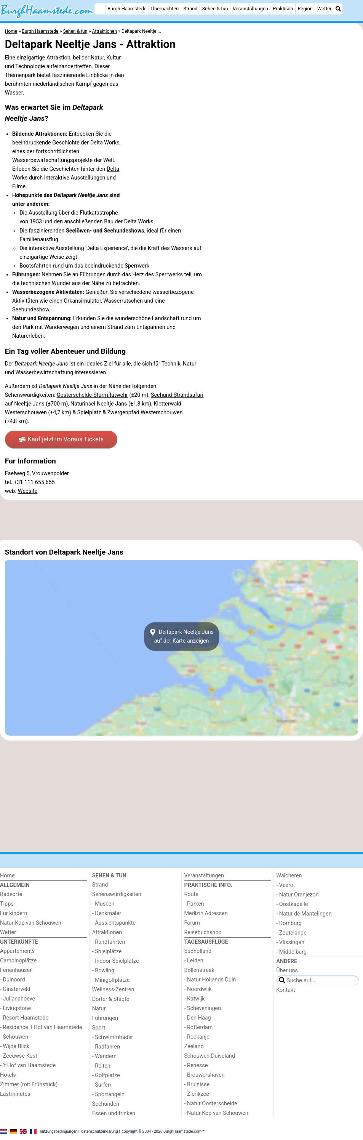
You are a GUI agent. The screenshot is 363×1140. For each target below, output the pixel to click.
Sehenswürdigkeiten (116, 894)
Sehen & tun (215, 8)
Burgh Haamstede (127, 8)
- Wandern (104, 1056)
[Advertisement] (181, 520)
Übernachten (165, 8)
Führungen (105, 1018)
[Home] (99, 8)
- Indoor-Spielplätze (115, 961)
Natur (99, 1008)
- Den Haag (197, 1018)
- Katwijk (194, 999)
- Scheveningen (202, 1008)
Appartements (17, 951)
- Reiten (101, 1066)
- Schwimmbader (112, 1037)
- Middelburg (291, 952)
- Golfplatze (106, 1075)
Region (304, 8)
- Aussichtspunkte (114, 923)
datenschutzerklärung (99, 1131)
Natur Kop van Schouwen (30, 923)
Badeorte (11, 894)
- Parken (194, 904)
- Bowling (103, 970)
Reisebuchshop (203, 932)
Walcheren (289, 875)
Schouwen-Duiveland (209, 1056)
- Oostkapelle (292, 904)
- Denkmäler (106, 913)
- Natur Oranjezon (297, 894)
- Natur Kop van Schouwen (216, 1113)
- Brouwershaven (204, 1075)
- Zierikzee (196, 1094)
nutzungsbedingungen (59, 1131)
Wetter (324, 8)
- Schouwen (14, 1037)
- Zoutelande (291, 933)
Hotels (8, 1075)
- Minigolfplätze (111, 980)
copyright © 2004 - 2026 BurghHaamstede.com (161, 1131)
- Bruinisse (197, 1084)
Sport (99, 1028)
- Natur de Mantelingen (303, 914)
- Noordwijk (198, 989)
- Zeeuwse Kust (18, 1056)
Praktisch (283, 8)
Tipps (7, 904)
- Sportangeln (108, 1094)
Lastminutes (15, 1094)
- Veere (284, 885)
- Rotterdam (198, 1027)
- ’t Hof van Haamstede (28, 1065)
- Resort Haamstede (24, 1018)
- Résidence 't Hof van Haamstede (41, 1027)
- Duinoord (12, 979)
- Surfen (101, 1085)
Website (28, 491)
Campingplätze (18, 960)
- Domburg (289, 923)
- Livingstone (15, 1008)
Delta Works (105, 142)
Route (191, 894)
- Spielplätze (107, 951)
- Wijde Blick (14, 1046)
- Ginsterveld (15, 989)
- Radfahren (106, 1047)
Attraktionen (107, 932)
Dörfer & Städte (111, 999)
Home (7, 875)
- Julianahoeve (17, 999)
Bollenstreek (199, 970)
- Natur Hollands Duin (210, 979)
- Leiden (193, 960)
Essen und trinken (114, 1113)
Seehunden (105, 1104)
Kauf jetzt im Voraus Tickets (61, 439)
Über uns (287, 970)
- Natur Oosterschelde (210, 1103)
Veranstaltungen (250, 8)
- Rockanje (196, 1037)
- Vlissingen (290, 942)
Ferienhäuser (16, 970)
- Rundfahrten (108, 942)
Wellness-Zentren (113, 989)
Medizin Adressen (206, 913)
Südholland (198, 951)
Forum (192, 923)
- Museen (103, 904)
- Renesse (196, 1065)
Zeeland (194, 1046)
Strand (190, 8)
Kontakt (285, 990)
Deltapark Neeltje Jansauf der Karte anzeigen (181, 636)
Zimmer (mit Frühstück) (29, 1084)
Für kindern (13, 913)
